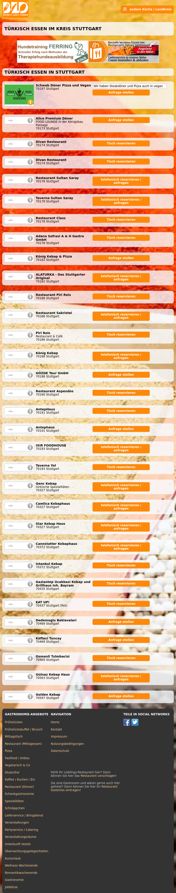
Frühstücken (14, 722)
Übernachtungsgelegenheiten (26, 851)
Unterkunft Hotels (18, 844)
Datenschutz (60, 751)
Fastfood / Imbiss (17, 758)
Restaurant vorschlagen (98, 775)
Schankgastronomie (19, 794)
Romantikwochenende (21, 872)
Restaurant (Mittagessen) (23, 743)
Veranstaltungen (17, 822)
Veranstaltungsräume (20, 837)
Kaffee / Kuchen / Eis (20, 779)
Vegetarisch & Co (17, 765)
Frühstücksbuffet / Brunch (24, 729)
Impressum (59, 736)
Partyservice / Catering (21, 829)
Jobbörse (11, 887)
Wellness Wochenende (21, 865)
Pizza (8, 751)
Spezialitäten (14, 801)
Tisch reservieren (121, 143)
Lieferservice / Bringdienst (24, 815)
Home (55, 722)
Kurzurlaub (13, 858)
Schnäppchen (15, 808)
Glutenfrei (12, 772)
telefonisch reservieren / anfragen (121, 181)
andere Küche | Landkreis (147, 9)
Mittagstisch (14, 736)
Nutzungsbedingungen (67, 743)
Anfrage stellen (121, 92)
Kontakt (56, 729)
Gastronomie (14, 880)
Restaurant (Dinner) (19, 786)
